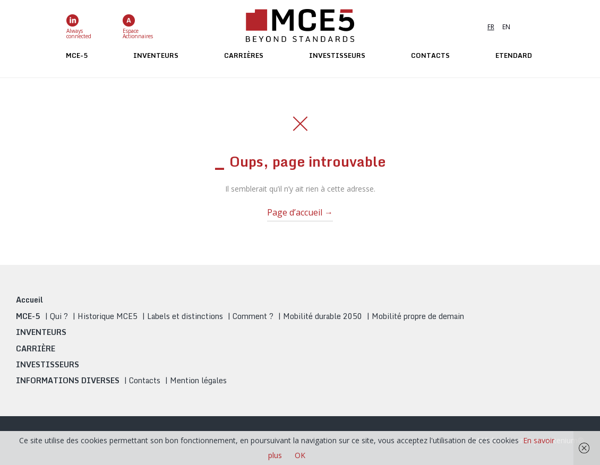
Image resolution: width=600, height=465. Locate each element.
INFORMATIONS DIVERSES (67, 380)
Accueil (29, 300)
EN (506, 26)
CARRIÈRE (35, 348)
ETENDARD (513, 55)
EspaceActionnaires (138, 26)
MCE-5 (77, 55)
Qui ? (59, 316)
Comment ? (253, 316)
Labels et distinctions (185, 316)
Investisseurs (337, 55)
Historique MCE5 (108, 316)
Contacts (430, 55)
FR (490, 26)
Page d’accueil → (300, 212)
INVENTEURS (41, 332)
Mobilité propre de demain (418, 316)
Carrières (243, 55)
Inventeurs (155, 55)
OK (300, 455)
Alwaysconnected (78, 26)
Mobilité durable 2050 (322, 316)
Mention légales (198, 380)
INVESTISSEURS (47, 364)
